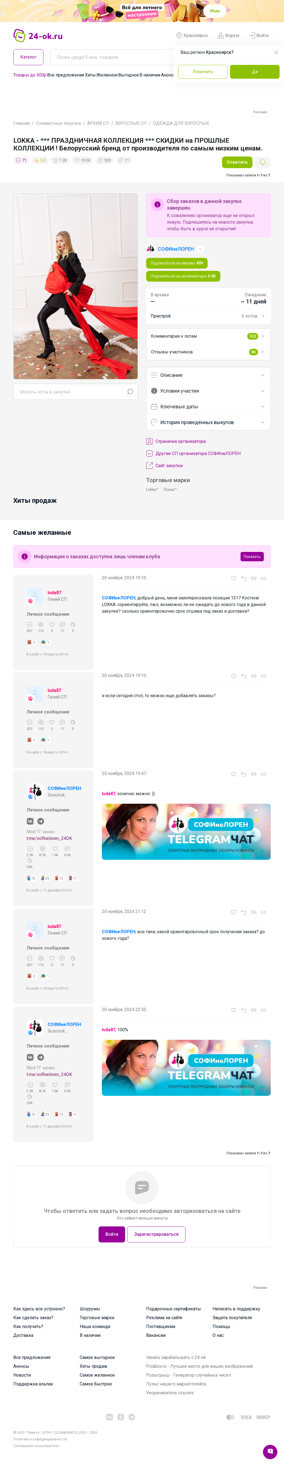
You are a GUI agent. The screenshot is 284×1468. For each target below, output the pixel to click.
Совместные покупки (58, 123)
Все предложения (65, 75)
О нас (218, 1335)
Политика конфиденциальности (40, 1439)
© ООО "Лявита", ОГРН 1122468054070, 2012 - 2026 (55, 1432)
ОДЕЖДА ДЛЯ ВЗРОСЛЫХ (181, 123)
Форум (228, 35)
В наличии (150, 75)
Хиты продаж (93, 1366)
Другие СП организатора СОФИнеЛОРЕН (193, 453)
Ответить (237, 162)
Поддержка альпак (33, 1384)
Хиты (90, 75)
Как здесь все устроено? (39, 1308)
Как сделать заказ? (33, 1317)
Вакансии (156, 1335)
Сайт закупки (164, 465)
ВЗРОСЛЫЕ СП (131, 123)
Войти (258, 35)
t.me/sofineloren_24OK (49, 838)
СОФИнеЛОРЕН (64, 788)
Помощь (221, 1326)
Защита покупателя (232, 1317)
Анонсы (169, 75)
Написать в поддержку (236, 1308)
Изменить (203, 71)
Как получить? (28, 1326)
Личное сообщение (48, 614)
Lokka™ (152, 489)
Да (255, 71)
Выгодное (128, 75)
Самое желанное (97, 1375)
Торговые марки (97, 1317)
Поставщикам (160, 1326)
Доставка (23, 1335)
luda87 (54, 592)
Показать (252, 556)
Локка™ (170, 489)
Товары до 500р (30, 75)
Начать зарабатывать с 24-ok (176, 1357)
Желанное (107, 75)
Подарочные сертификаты (173, 1308)
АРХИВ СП (98, 123)
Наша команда (95, 1326)
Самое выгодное (97, 1357)
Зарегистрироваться (156, 1234)
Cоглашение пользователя (36, 1446)
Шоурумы (90, 1308)
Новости (22, 1375)
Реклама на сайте (164, 1317)
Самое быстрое (96, 1384)
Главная (21, 123)
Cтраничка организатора (176, 441)
